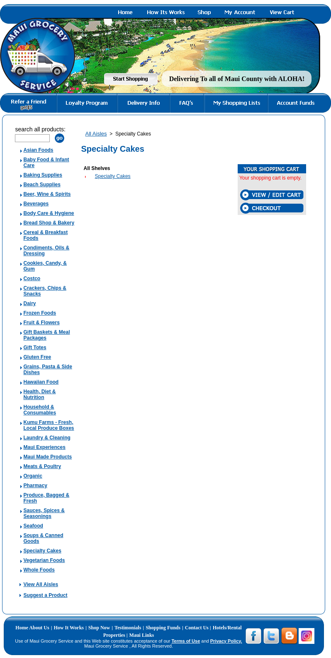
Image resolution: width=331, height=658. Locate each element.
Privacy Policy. (226, 640)
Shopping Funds (163, 628)
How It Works (69, 628)
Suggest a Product (45, 595)
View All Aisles (40, 584)
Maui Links (141, 635)
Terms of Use (185, 640)
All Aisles (96, 134)
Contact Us (197, 628)
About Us (39, 628)
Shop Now (99, 628)
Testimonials (127, 628)
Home (22, 628)
